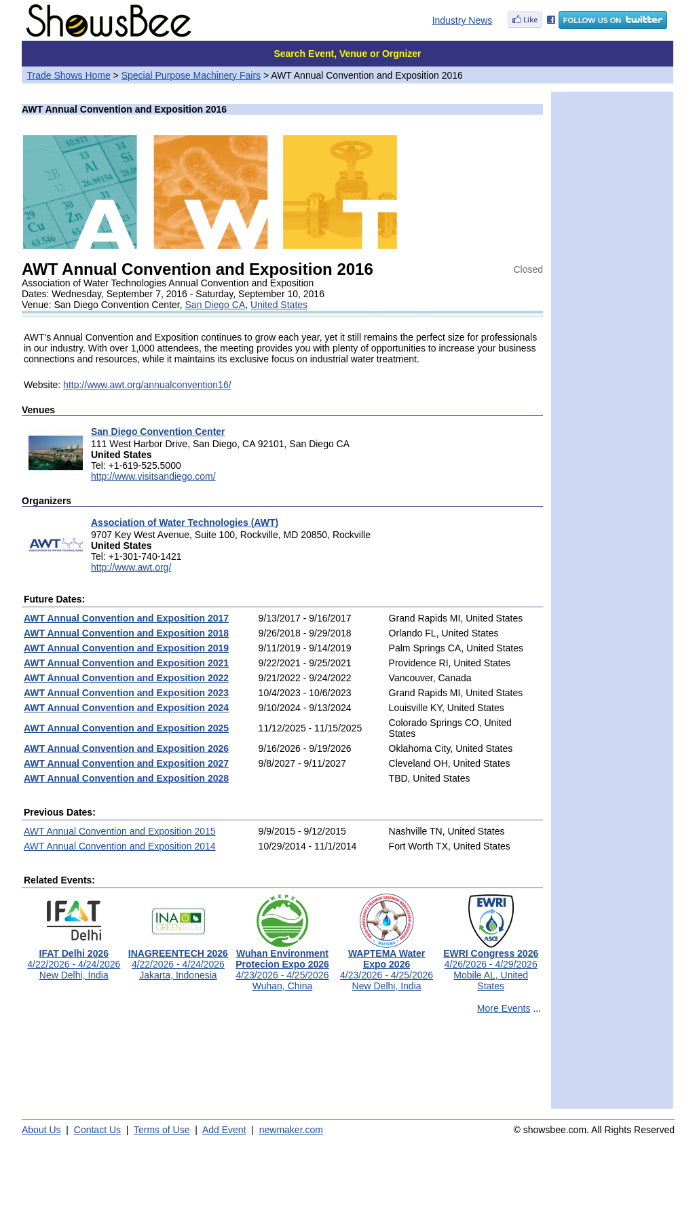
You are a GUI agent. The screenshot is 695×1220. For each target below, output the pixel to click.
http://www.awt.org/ (131, 567)
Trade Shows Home (69, 75)
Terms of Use (161, 1129)
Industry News (462, 20)
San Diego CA (215, 304)
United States (278, 304)
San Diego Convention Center (158, 431)
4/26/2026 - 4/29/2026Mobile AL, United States (490, 965)
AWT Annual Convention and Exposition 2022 (126, 677)
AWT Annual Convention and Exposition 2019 (126, 648)
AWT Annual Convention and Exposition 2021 (126, 662)
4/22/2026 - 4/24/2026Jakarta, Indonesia (178, 959)
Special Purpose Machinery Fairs (191, 75)
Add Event (224, 1129)
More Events (504, 1008)
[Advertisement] (282, 1067)
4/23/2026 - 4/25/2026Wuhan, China (282, 965)
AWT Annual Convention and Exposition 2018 (126, 633)
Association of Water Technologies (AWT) (184, 522)
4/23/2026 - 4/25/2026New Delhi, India (386, 965)
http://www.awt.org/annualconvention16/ (147, 384)
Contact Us (97, 1129)
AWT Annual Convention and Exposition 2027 (126, 763)
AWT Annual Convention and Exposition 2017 (126, 618)
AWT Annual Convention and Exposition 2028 (126, 778)
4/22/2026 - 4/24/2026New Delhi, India (73, 959)
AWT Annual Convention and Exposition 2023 (126, 692)
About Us (41, 1129)
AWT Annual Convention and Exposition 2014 (120, 846)
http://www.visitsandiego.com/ (153, 476)
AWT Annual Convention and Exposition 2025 (126, 728)
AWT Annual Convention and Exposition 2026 (126, 748)
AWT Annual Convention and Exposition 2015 (120, 831)
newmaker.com (291, 1129)
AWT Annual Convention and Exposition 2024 (126, 707)
